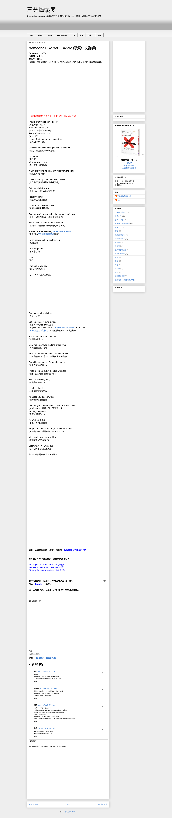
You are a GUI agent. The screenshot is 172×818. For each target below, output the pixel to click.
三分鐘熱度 (41, 9)
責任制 (49, 35)
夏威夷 (117, 269)
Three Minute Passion (63, 231)
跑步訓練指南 (120, 235)
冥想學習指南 (120, 276)
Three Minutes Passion (64, 328)
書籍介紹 (118, 216)
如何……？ (119, 227)
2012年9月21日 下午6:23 (46, 705)
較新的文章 (33, 804)
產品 (116, 261)
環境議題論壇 (120, 239)
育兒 (81, 35)
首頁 (31, 35)
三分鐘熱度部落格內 (39, 330)
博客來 (129, 163)
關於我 (40, 35)
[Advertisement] (69, 24)
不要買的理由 (62, 35)
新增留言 (33, 741)
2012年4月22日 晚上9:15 (48, 688)
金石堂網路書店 (129, 168)
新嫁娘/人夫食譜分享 (122, 223)
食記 (116, 272)
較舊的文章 (103, 804)
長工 (118, 200)
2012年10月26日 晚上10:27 (47, 728)
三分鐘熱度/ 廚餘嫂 (124, 196)
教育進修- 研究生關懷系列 (124, 280)
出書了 (90, 35)
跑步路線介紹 (120, 254)
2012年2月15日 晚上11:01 (46, 671)
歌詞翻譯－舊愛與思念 (46, 658)
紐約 (99, 35)
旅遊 (116, 257)
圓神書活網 (129, 165)
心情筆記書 (119, 220)
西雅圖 (117, 242)
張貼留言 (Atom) (70, 812)
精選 (73, 35)
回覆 (35, 681)
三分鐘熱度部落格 (46, 234)
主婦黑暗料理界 (120, 250)
